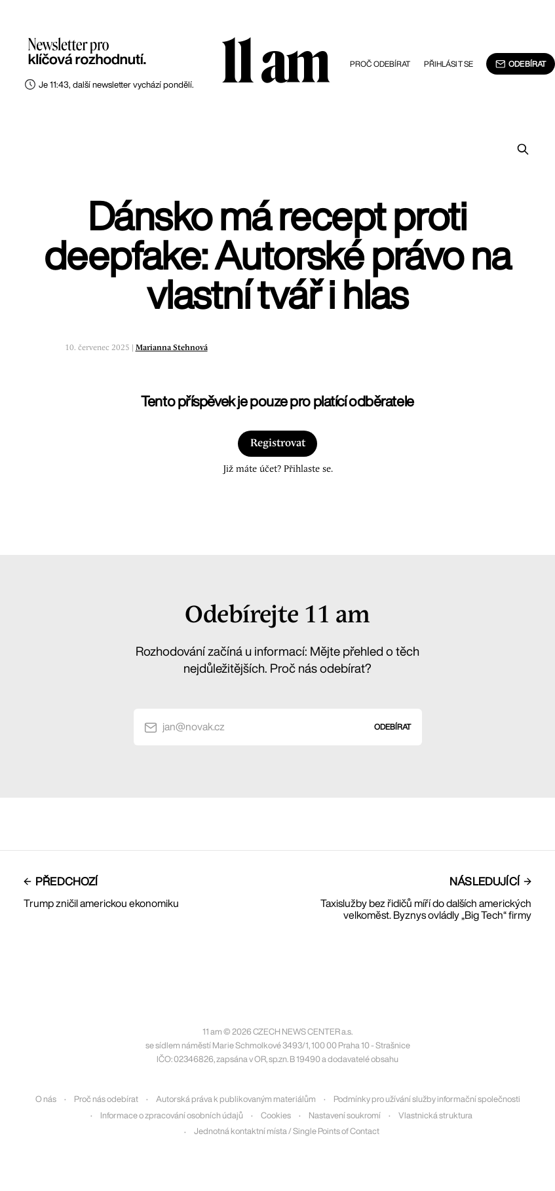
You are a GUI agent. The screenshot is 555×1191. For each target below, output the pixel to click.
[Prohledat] (523, 149)
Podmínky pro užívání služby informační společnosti (427, 1099)
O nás (45, 1099)
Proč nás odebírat (106, 1099)
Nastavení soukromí (345, 1115)
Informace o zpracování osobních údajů (171, 1115)
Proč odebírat (380, 64)
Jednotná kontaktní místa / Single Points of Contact (286, 1131)
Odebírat (520, 64)
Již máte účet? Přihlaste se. (278, 469)
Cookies (276, 1115)
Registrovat (277, 443)
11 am (275, 62)
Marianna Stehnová (172, 348)
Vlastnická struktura (435, 1115)
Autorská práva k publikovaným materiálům (236, 1099)
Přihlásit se (448, 64)
